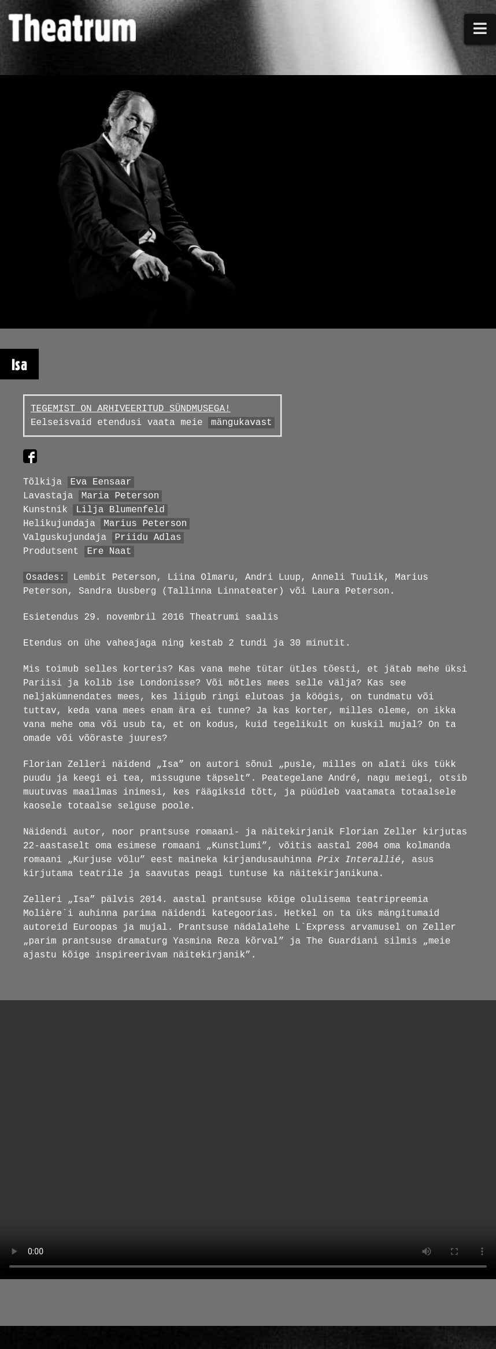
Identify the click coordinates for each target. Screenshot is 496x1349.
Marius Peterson (145, 524)
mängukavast (241, 423)
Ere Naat (109, 551)
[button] (480, 29)
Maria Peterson (120, 496)
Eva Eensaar (101, 482)
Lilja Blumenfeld (120, 510)
